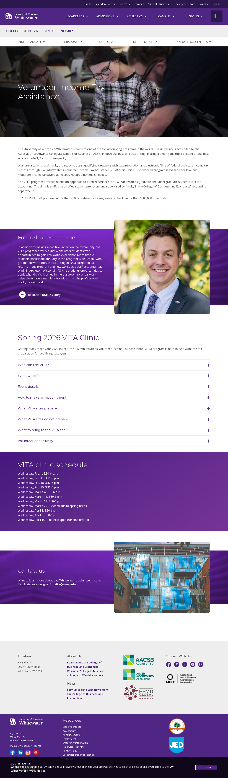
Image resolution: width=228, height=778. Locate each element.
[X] (177, 664)
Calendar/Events (105, 4)
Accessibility (69, 730)
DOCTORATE (107, 42)
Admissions (107, 16)
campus (166, 16)
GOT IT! (206, 767)
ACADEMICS (77, 16)
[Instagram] (201, 664)
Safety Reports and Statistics (78, 754)
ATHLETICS (137, 16)
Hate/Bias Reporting (73, 746)
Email (88, 4)
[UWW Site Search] (216, 16)
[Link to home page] (22, 16)
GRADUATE (73, 42)
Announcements (72, 734)
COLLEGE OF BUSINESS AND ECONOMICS (40, 30)
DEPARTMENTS (145, 42)
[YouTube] (193, 664)
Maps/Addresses (72, 726)
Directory (124, 4)
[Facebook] (169, 664)
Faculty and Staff (184, 4)
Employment (69, 738)
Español (216, 4)
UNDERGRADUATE (31, 42)
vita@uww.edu (65, 584)
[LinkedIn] (185, 664)
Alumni (204, 4)
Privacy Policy (70, 750)
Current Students (158, 4)
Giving (196, 16)
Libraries (139, 4)
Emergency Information (75, 742)
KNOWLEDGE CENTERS (194, 42)
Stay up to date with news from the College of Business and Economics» (87, 694)
